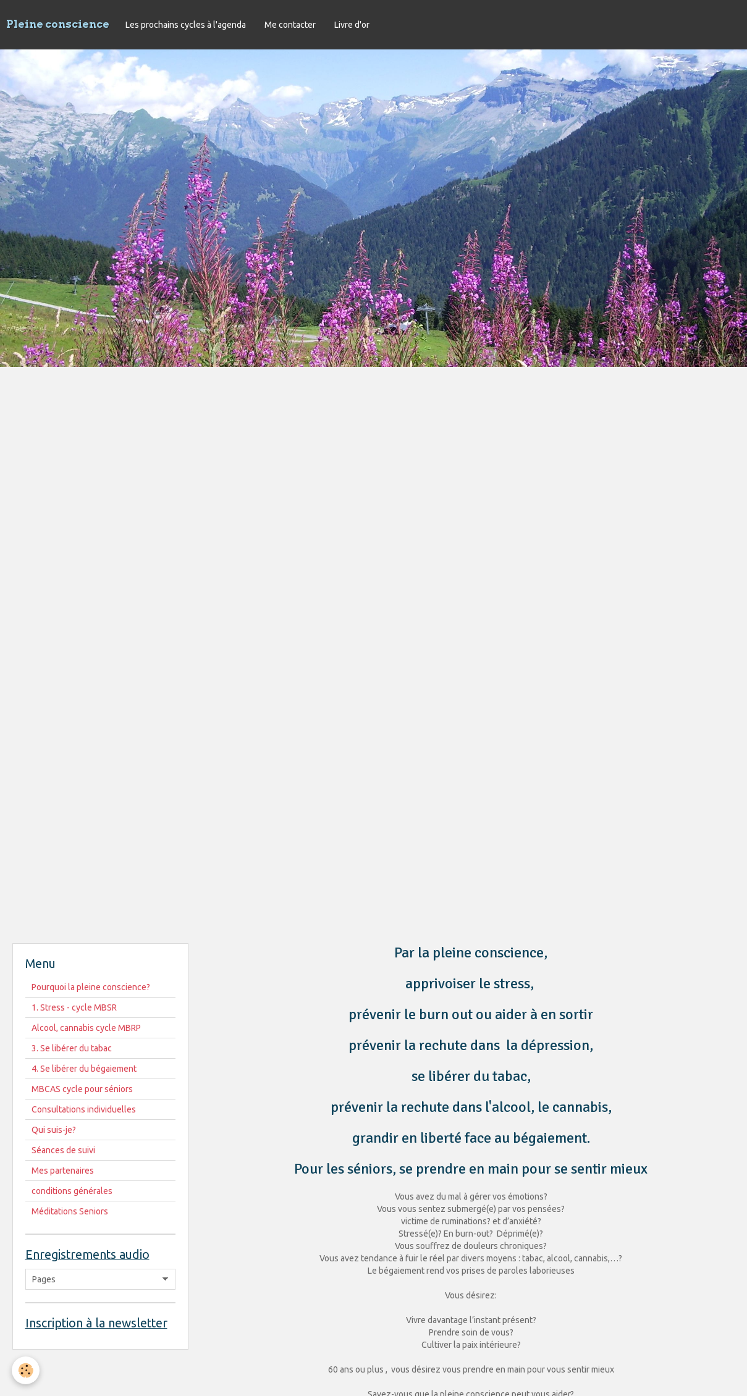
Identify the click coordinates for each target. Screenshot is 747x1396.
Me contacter (290, 25)
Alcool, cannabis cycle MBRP (86, 1028)
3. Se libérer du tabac (72, 1048)
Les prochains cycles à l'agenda (185, 25)
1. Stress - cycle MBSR (74, 1007)
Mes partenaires (63, 1170)
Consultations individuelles (84, 1109)
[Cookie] (26, 1370)
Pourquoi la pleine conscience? (91, 987)
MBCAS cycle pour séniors (82, 1089)
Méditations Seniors (70, 1211)
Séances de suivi (63, 1150)
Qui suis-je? (54, 1130)
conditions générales (72, 1191)
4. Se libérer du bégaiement (84, 1069)
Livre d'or (351, 25)
